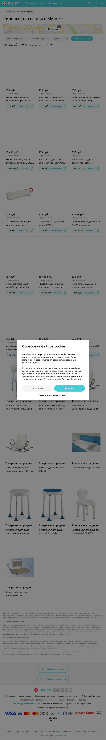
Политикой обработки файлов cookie (64, 379)
